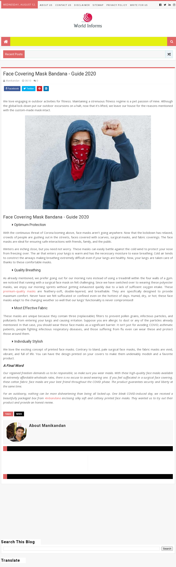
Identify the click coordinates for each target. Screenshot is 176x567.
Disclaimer (82, 5)
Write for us (139, 5)
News (19, 414)
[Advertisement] (88, 511)
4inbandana (53, 398)
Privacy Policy (117, 5)
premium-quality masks (19, 291)
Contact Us (63, 5)
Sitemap (98, 5)
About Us (46, 5)
